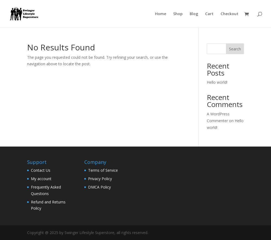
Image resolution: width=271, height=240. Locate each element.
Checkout (229, 14)
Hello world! (217, 82)
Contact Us (40, 170)
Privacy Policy (100, 178)
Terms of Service (103, 170)
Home (160, 14)
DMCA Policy (99, 187)
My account (41, 178)
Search (235, 48)
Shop (178, 14)
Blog (194, 14)
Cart (209, 14)
